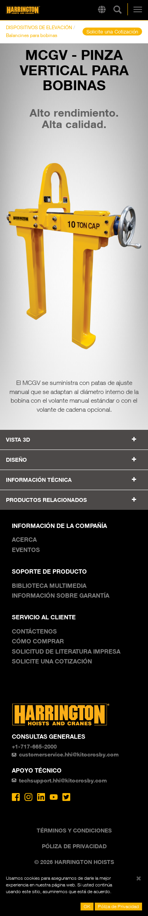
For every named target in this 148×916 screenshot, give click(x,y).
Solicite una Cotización (112, 31)
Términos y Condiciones (74, 830)
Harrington (35, 10)
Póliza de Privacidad (74, 846)
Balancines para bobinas (31, 35)
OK (87, 906)
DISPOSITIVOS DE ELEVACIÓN (39, 27)
